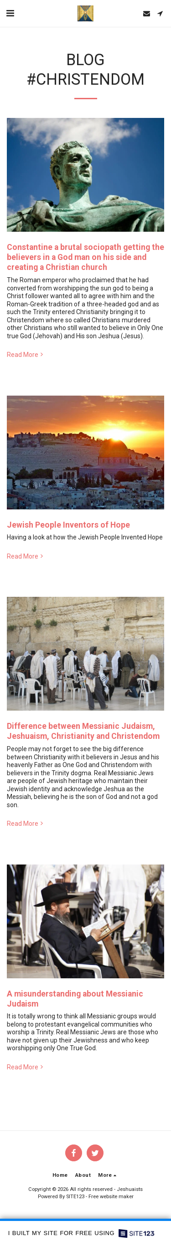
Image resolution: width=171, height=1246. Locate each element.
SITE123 (75, 1197)
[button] (10, 13)
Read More (26, 354)
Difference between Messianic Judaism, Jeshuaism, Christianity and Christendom (83, 731)
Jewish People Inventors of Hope (68, 524)
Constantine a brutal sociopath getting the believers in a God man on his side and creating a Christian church (85, 257)
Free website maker (111, 1197)
